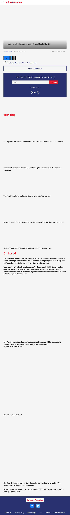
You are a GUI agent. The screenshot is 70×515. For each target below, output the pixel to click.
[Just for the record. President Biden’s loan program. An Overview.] (35, 235)
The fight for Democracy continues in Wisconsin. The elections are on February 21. (33, 142)
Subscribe (53, 82)
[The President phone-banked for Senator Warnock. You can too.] (35, 183)
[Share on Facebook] (6, 58)
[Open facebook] (37, 92)
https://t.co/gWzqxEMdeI (12, 415)
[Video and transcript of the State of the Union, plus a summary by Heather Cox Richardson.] (35, 155)
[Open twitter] (33, 92)
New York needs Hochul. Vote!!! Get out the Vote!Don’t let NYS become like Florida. (33, 222)
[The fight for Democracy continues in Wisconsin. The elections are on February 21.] (35, 129)
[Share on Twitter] (11, 58)
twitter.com (33, 63)
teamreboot (7, 51)
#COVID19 (24, 63)
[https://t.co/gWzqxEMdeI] (35, 381)
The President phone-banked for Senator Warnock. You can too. (26, 196)
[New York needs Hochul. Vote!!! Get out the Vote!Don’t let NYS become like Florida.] (35, 209)
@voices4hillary (14, 63)
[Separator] (14, 58)
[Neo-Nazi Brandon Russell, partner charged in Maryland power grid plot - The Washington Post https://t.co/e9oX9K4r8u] (35, 449)
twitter (5, 63)
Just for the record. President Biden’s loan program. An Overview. (27, 248)
